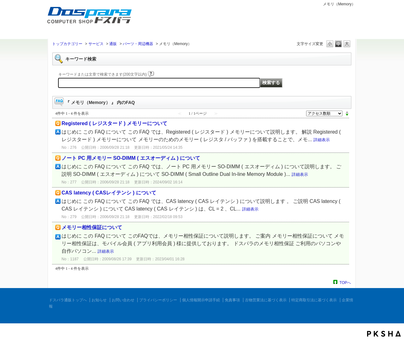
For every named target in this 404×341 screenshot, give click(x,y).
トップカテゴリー (67, 44)
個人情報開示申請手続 (201, 300)
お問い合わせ (123, 300)
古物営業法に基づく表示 (266, 300)
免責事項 (232, 300)
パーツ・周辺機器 (138, 44)
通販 (113, 44)
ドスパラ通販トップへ (68, 300)
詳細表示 (321, 139)
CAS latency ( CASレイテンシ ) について (109, 192)
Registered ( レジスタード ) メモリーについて (114, 123)
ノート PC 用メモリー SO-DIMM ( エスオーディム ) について (131, 158)
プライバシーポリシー (158, 300)
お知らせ (99, 300)
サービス (96, 44)
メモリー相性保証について (92, 227)
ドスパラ (85, 25)
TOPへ (345, 282)
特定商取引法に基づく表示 (314, 300)
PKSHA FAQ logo (384, 334)
